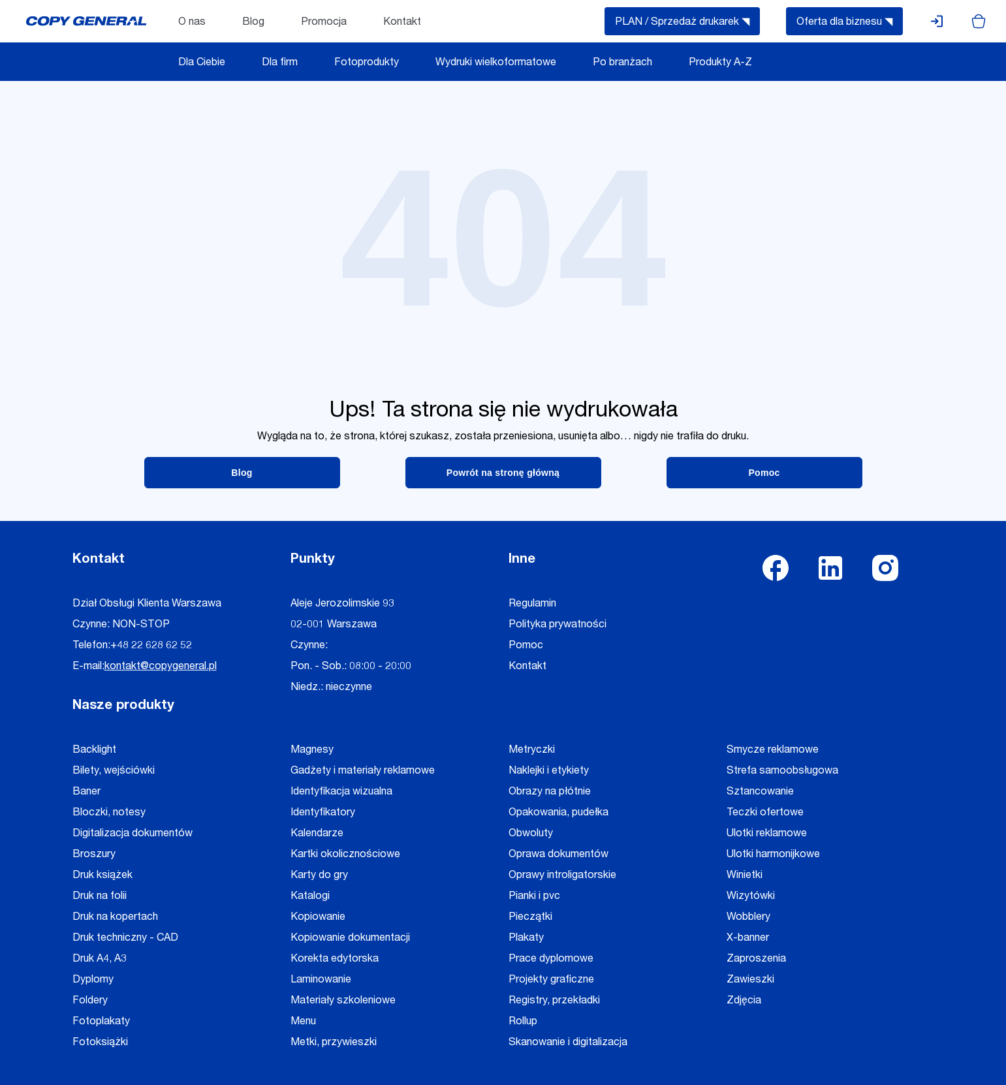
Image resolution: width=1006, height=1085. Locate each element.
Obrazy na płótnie (550, 792)
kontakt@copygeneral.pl (160, 667)
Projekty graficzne (551, 980)
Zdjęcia (744, 1001)
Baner (86, 792)
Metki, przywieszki (334, 1043)
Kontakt (402, 23)
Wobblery (748, 918)
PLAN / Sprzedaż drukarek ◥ (682, 23)
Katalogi (310, 897)
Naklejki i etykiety (549, 771)
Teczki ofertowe (765, 813)
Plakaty (526, 939)
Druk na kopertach (115, 918)
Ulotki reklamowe (767, 834)
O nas (192, 23)
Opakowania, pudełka (558, 813)
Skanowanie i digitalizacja (568, 1043)
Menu (303, 1022)
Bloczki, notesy (109, 813)
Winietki (744, 876)
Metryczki (532, 751)
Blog (253, 23)
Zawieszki (750, 980)
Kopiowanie (318, 918)
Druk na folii (99, 897)
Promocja (324, 23)
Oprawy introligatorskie (562, 876)
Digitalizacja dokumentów (132, 834)
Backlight (94, 751)
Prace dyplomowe (551, 959)
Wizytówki (751, 897)
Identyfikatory (323, 813)
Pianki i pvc (534, 897)
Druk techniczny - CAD (125, 939)
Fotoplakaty (101, 1022)
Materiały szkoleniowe (343, 1001)
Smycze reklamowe (773, 751)
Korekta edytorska (335, 959)
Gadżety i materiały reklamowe (363, 771)
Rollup (523, 1022)
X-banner (748, 939)
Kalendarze (317, 834)
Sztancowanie (760, 792)
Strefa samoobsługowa (782, 771)
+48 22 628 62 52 (151, 646)
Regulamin (532, 604)
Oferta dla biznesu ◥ (844, 23)
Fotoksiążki (100, 1043)
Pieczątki (530, 918)
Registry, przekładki (554, 1001)
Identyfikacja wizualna (341, 792)
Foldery (90, 1001)
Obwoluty (531, 834)
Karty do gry (319, 876)
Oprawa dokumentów (558, 855)
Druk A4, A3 (99, 959)
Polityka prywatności (557, 625)
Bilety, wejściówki (113, 771)
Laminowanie (321, 980)
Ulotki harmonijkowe (773, 855)
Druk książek (102, 876)
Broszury (94, 855)
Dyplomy (93, 980)
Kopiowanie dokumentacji (350, 939)
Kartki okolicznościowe (345, 855)
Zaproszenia (756, 959)
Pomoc (526, 646)
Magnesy (312, 751)
